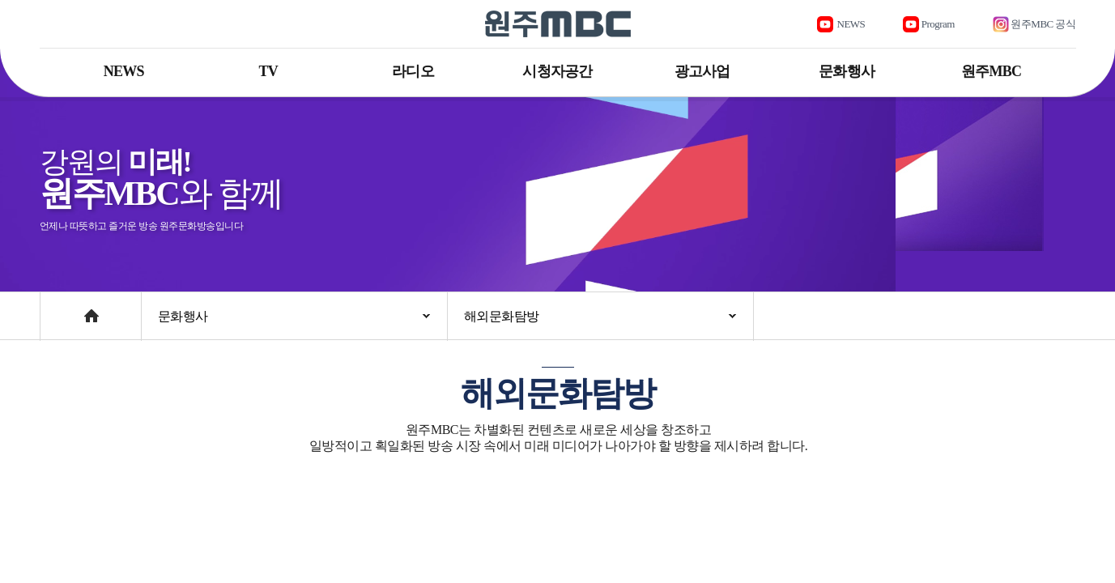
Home (55, 308)
